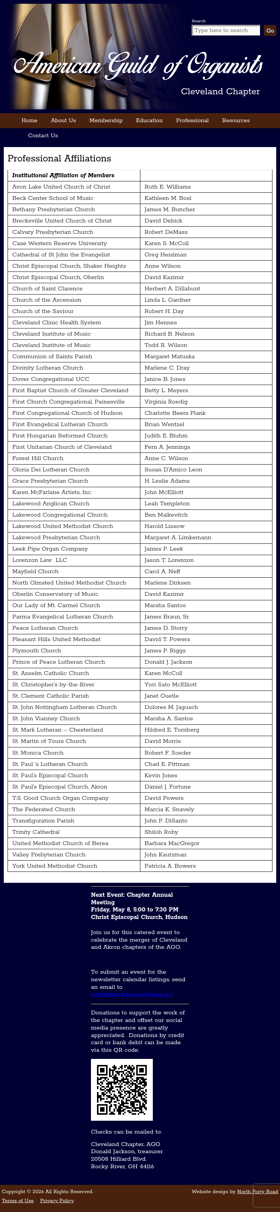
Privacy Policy (57, 1201)
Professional (192, 120)
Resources (236, 120)
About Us (63, 120)
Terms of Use (18, 1201)
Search (199, 21)
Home (29, 120)
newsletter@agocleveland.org (131, 994)
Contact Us (43, 135)
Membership (106, 120)
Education (149, 120)
